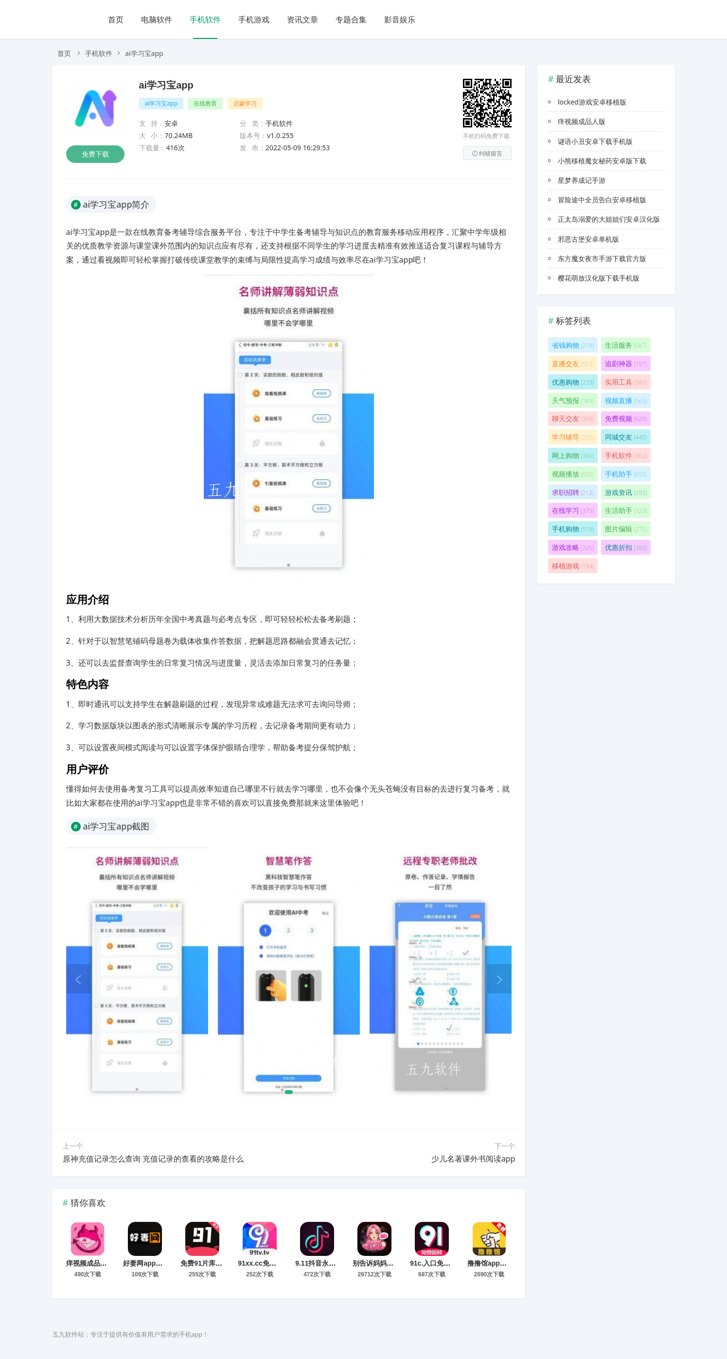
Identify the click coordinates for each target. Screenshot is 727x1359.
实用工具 (626, 382)
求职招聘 (573, 492)
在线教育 (205, 103)
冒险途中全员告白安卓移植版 (602, 199)
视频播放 (573, 473)
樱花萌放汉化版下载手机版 (598, 277)
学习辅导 (573, 436)
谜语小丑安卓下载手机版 (595, 141)
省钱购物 (573, 345)
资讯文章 (302, 19)
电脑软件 (156, 19)
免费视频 (626, 418)
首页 (116, 19)
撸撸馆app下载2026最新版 (508, 1263)
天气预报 (573, 400)
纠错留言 (487, 153)
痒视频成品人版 (90, 1263)
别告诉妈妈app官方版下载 (393, 1263)
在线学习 (573, 510)
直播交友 (573, 363)
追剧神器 (626, 363)
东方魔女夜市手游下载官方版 (602, 258)
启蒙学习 (245, 103)
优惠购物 (573, 382)
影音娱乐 (399, 19)
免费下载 (95, 154)
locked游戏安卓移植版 (592, 101)
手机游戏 (253, 19)
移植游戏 (573, 565)
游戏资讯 (626, 492)
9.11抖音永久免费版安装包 (335, 1263)
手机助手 (626, 473)
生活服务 (626, 345)
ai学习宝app (166, 85)
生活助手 (626, 510)
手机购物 (573, 528)
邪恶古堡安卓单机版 (588, 239)
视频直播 (626, 400)
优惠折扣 (626, 547)
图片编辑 (626, 528)
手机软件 (205, 19)
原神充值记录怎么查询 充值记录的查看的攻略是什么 (153, 1158)
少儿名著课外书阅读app (473, 1158)
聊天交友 (573, 418)
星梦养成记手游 (581, 180)
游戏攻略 (573, 547)
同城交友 (626, 436)
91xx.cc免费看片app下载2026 (284, 1263)
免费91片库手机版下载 (214, 1263)
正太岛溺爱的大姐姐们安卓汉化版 (609, 219)
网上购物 (573, 455)
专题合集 (351, 19)
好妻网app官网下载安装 (159, 1263)
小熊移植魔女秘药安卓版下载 (602, 160)
